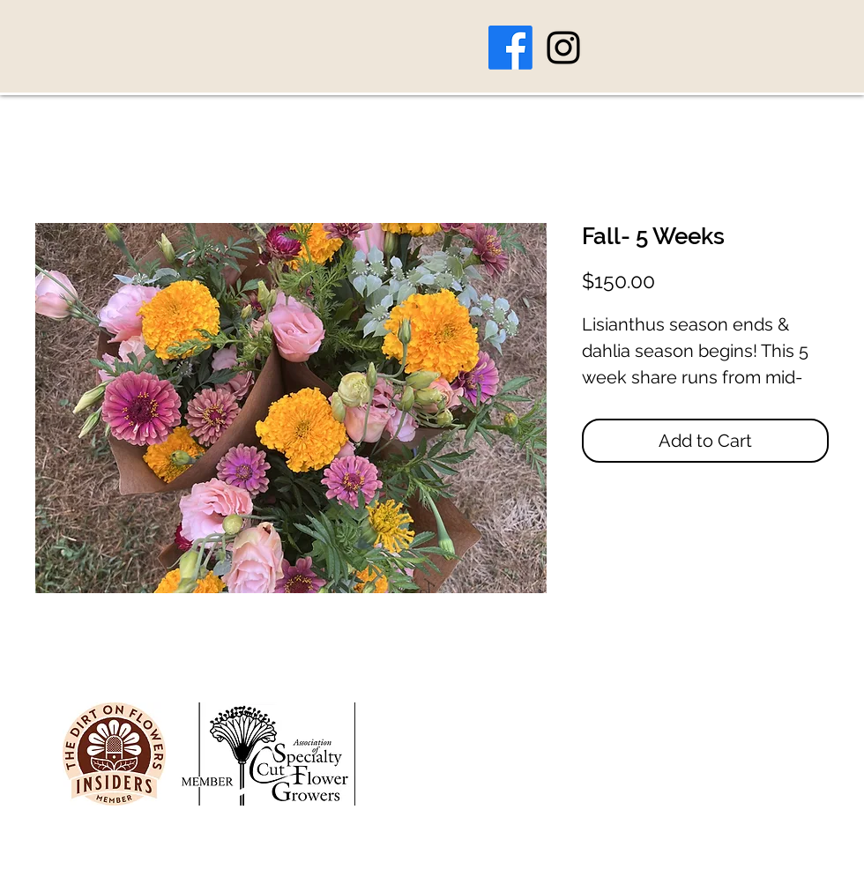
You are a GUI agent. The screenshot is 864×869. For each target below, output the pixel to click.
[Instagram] (563, 48)
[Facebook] (510, 48)
